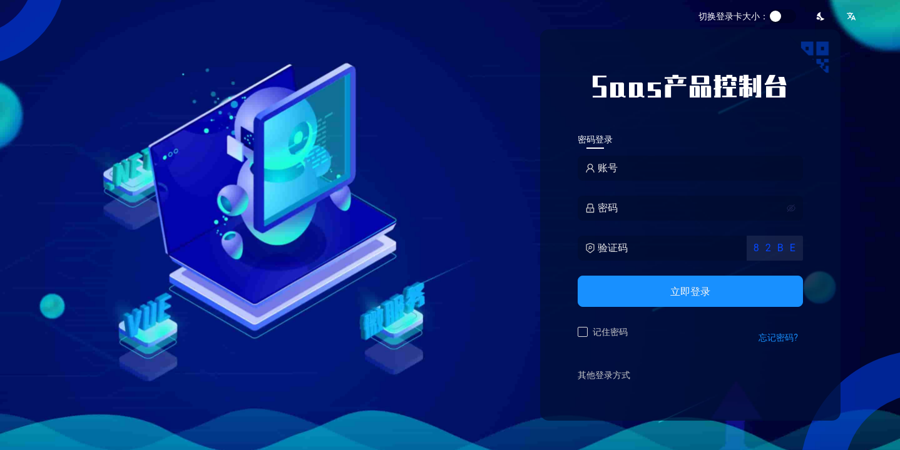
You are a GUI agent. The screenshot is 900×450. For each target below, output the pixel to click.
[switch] (782, 16)
